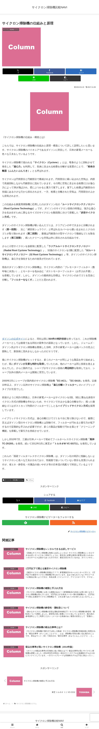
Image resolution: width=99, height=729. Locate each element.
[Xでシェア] (18, 71)
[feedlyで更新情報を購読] (25, 522)
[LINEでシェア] (33, 78)
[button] (65, 78)
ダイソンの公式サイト (13, 339)
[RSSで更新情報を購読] (73, 522)
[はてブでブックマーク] (81, 71)
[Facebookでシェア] (49, 71)
